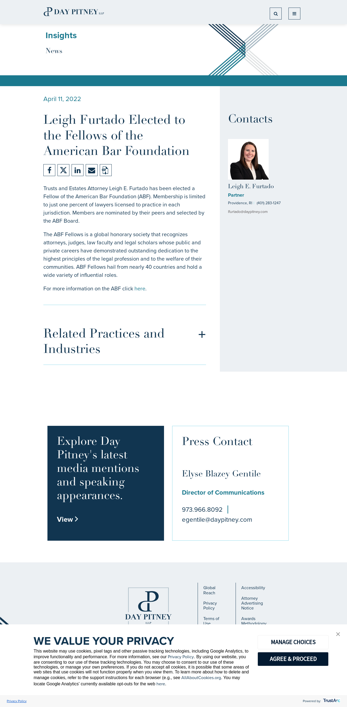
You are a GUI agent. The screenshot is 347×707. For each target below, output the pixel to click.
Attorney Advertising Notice (252, 603)
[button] (338, 634)
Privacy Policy (210, 605)
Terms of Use (211, 621)
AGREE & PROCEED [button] (293, 659)
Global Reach (209, 590)
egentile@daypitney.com (217, 519)
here (139, 288)
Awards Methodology (253, 621)
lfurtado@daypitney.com (248, 212)
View (68, 519)
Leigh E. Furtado (251, 187)
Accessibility (253, 588)
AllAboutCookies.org (201, 677)
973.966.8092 (202, 509)
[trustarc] (331, 701)
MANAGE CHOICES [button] (293, 642)
